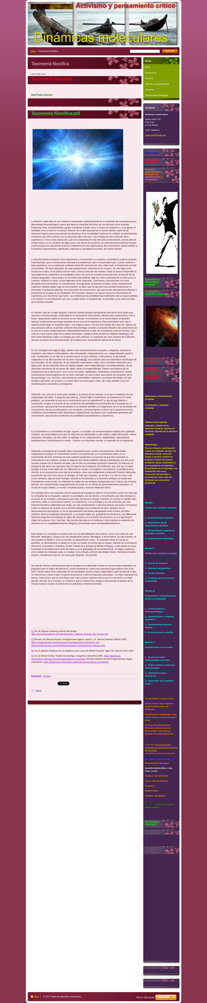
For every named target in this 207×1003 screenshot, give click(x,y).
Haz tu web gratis (145, 997)
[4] (112, 546)
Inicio (32, 51)
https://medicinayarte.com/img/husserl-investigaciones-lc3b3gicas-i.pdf (65, 642)
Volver (38, 690)
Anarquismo (151, 73)
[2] (32, 639)
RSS (36, 996)
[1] (128, 334)
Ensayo (47, 676)
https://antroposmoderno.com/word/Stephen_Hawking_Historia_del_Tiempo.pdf (69, 634)
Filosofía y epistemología (157, 84)
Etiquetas (36, 676)
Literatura (149, 89)
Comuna (149, 78)
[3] (32, 651)
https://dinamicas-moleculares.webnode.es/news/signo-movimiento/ (76, 662)
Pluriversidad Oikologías (156, 95)
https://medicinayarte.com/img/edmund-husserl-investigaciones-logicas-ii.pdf (68, 645)
